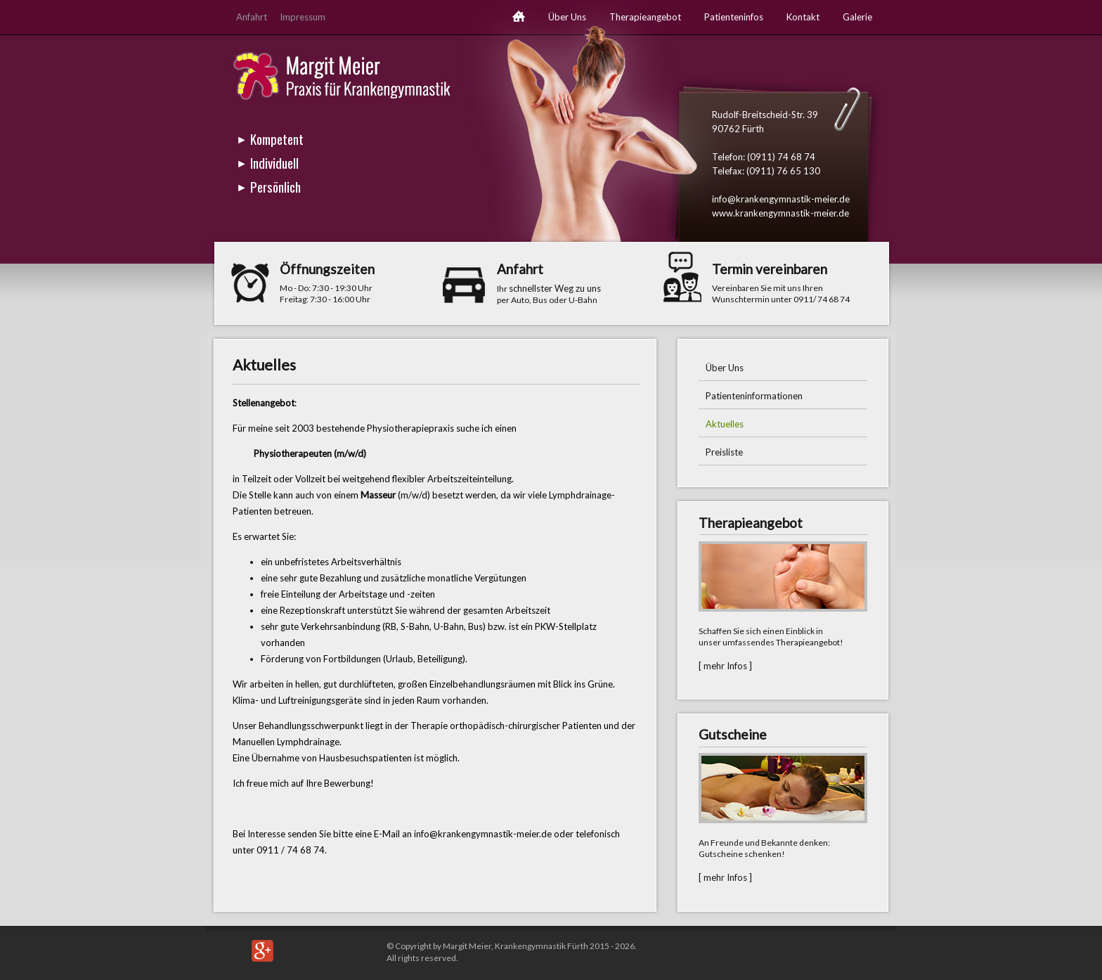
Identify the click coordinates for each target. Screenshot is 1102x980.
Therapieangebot (645, 16)
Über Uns (567, 16)
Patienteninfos (733, 16)
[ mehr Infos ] (725, 665)
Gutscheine (733, 734)
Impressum (302, 16)
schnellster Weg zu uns (555, 288)
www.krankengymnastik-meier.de (780, 213)
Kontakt (802, 16)
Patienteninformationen (754, 395)
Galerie (857, 16)
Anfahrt (251, 16)
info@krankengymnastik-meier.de (781, 199)
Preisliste (724, 452)
